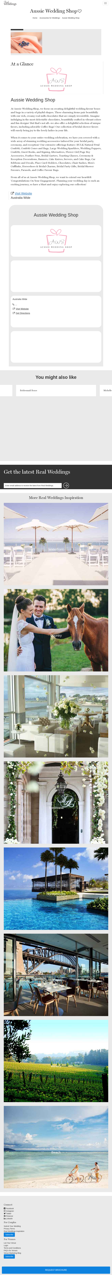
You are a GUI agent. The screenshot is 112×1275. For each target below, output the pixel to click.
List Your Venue (10, 1243)
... (16, 304)
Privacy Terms (9, 1229)
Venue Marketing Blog (12, 1253)
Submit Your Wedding (12, 1226)
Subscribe (9, 1235)
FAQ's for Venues (10, 1251)
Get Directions (23, 313)
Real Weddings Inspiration (14, 1231)
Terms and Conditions (12, 1248)
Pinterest (8, 1216)
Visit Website (23, 193)
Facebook (9, 1208)
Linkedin (8, 1219)
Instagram (9, 1211)
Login (6, 1245)
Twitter (7, 1214)
